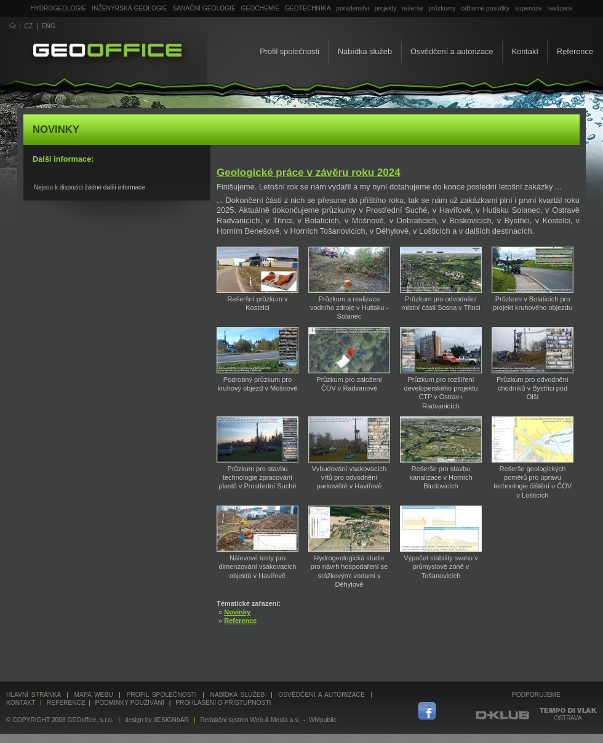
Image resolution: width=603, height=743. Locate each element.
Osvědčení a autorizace (451, 51)
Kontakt (525, 51)
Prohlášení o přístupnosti (223, 702)
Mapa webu (93, 694)
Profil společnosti (289, 51)
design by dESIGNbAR (157, 720)
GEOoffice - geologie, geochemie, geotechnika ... (107, 51)
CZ (29, 26)
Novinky (237, 612)
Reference (575, 51)
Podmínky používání (129, 702)
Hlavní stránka (33, 694)
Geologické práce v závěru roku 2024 (309, 172)
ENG (48, 26)
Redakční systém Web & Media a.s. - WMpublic (268, 720)
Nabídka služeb (365, 51)
